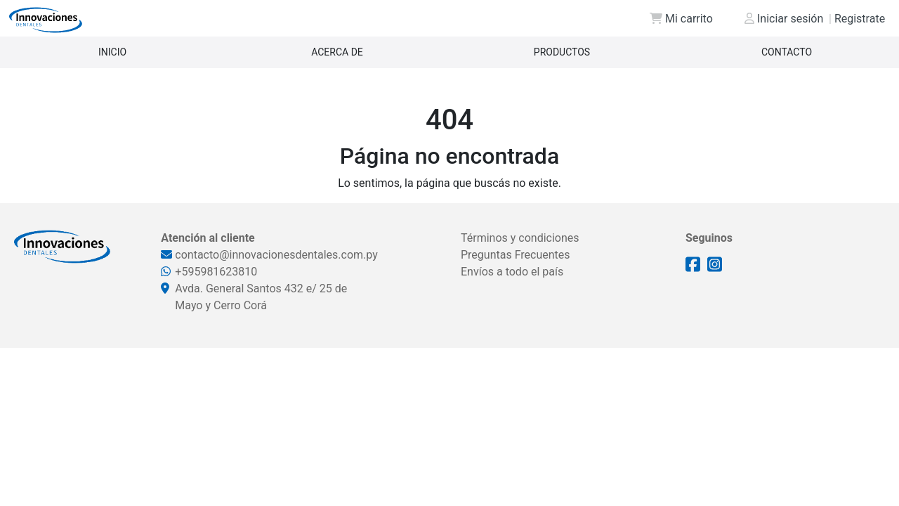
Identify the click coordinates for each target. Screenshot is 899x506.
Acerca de (337, 52)
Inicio (112, 52)
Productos (562, 52)
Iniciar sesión (783, 18)
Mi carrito (681, 18)
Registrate (857, 18)
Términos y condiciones (520, 238)
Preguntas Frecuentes (515, 254)
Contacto (786, 52)
